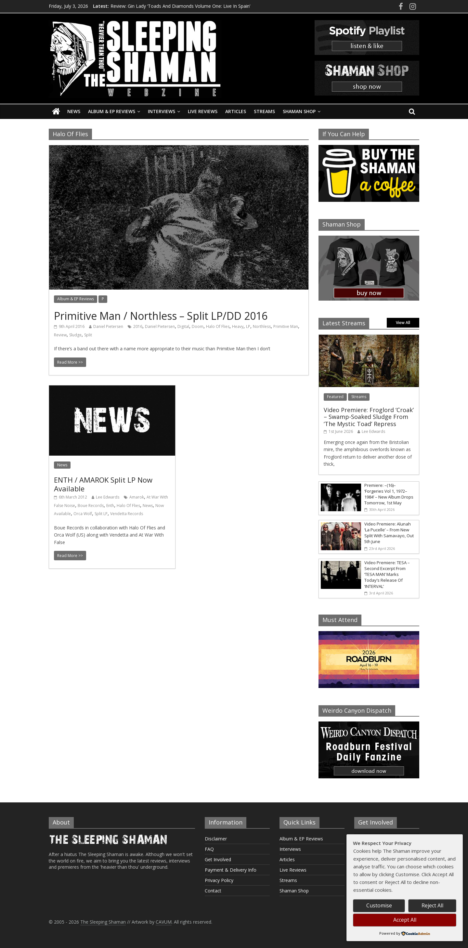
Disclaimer (216, 839)
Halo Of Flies (217, 326)
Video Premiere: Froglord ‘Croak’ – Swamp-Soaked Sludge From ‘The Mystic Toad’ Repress (369, 417)
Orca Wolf (82, 513)
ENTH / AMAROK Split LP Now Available (103, 484)
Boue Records (91, 505)
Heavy (237, 326)
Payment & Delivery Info (230, 870)
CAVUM (164, 922)
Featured (335, 396)
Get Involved (218, 859)
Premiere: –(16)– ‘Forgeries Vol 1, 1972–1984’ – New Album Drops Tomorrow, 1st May (388, 494)
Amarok (136, 497)
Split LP (101, 513)
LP (248, 326)
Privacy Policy (219, 880)
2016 (137, 326)
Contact (213, 891)
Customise (379, 905)
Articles (235, 111)
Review (60, 335)
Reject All (432, 905)
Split (88, 335)
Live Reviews (202, 111)
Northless (262, 326)
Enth (110, 505)
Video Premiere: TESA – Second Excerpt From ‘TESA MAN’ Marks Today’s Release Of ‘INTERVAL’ (387, 574)
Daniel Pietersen (108, 326)
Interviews (161, 111)
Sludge (75, 335)
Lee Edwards (107, 497)
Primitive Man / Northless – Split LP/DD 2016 (160, 316)
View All (403, 322)
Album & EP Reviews (111, 111)
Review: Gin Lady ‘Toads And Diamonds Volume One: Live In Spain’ (180, 6)
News (73, 111)
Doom (197, 326)
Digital (183, 326)
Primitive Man (285, 326)
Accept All (404, 919)
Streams (264, 111)
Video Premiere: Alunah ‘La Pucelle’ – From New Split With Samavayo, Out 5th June (389, 533)
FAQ (209, 849)
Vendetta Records (126, 513)
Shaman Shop (299, 111)
